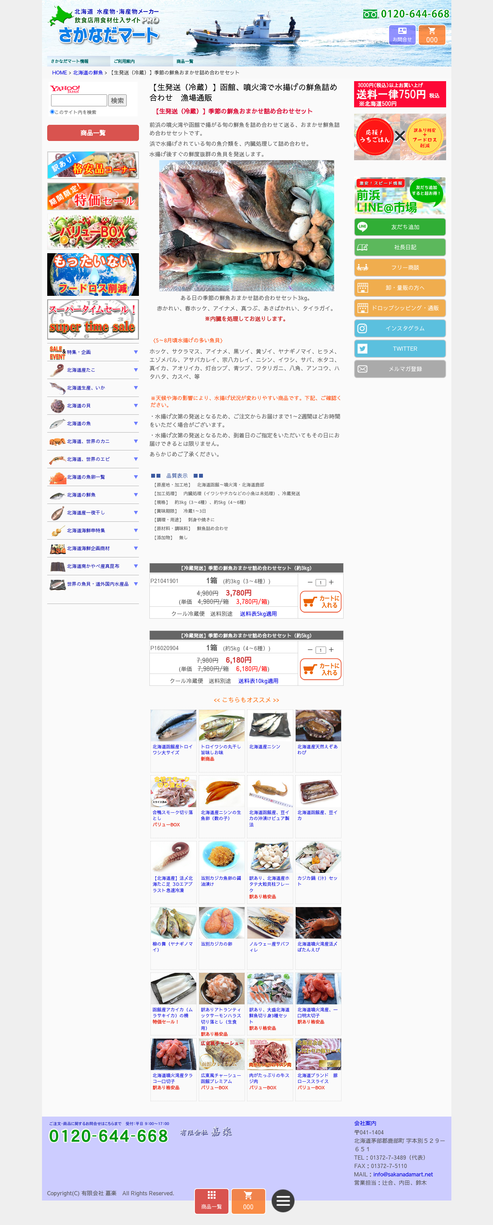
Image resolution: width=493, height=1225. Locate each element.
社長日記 (405, 247)
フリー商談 (405, 267)
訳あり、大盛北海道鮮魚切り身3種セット (269, 1015)
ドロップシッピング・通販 (405, 308)
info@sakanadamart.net (403, 1174)
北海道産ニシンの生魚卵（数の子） (221, 815)
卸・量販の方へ (405, 287)
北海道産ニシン (265, 746)
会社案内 (365, 1123)
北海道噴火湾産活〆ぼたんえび (317, 947)
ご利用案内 (124, 61)
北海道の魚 (70, 424)
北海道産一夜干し (77, 513)
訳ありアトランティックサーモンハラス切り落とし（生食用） (221, 1018)
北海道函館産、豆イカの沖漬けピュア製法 (269, 818)
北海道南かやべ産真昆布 (84, 567)
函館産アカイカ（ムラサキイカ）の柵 (173, 1012)
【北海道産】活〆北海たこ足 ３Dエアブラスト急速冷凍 (173, 884)
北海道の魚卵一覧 (77, 477)
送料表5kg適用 (258, 613)
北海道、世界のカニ (79, 442)
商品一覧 (185, 61)
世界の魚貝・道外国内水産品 (89, 585)
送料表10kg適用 (258, 680)
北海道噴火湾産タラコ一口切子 (173, 1078)
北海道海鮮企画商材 (79, 549)
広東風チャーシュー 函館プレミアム (223, 1078)
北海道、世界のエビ (79, 460)
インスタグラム (405, 328)
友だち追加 (405, 226)
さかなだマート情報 (70, 61)
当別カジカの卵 (216, 944)
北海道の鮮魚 (88, 72)
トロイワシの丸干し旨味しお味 (221, 749)
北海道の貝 (70, 406)
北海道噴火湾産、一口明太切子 (317, 1012)
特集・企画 (70, 353)
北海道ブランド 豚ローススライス (317, 1078)
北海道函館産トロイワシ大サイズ (173, 749)
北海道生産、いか (77, 389)
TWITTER (405, 348)
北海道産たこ (72, 371)
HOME (60, 72)
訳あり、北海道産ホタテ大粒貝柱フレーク (269, 884)
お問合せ (402, 39)
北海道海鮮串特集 (77, 531)
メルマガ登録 (405, 368)
